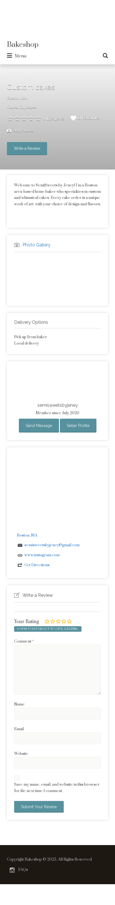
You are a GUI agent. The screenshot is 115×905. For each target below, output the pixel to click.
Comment (24, 641)
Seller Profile (78, 425)
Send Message (39, 425)
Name (19, 704)
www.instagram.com (42, 555)
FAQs (23, 869)
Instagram (12, 870)
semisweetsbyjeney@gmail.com (52, 545)
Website (21, 753)
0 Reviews (53, 119)
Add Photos (20, 131)
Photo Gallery (36, 244)
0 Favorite (85, 118)
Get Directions (37, 565)
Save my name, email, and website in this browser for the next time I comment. (57, 787)
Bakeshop (23, 44)
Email (19, 729)
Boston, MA (17, 98)
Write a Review (27, 148)
